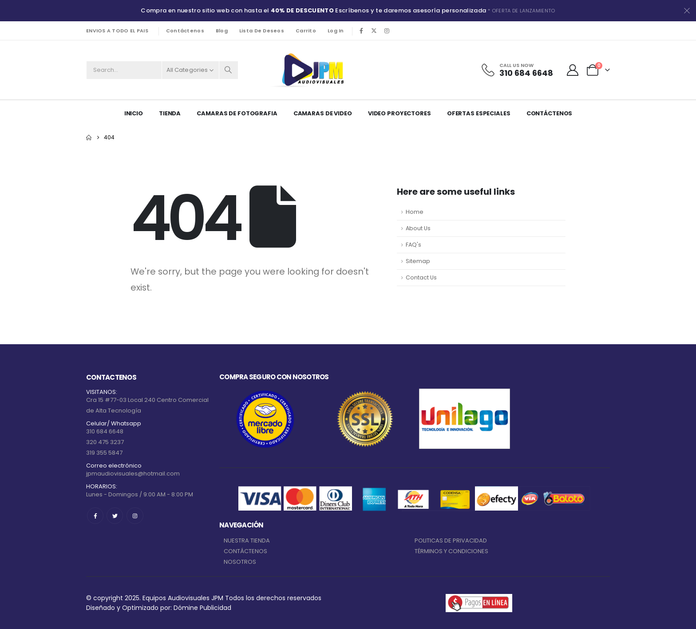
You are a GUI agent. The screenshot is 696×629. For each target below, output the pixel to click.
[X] (374, 30)
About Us (418, 228)
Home (414, 212)
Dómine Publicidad (202, 607)
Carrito (306, 30)
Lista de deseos (261, 30)
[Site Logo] (311, 70)
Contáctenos (185, 30)
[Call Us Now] (516, 70)
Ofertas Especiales (478, 113)
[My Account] (573, 70)
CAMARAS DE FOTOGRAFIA (237, 113)
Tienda (170, 113)
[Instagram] (387, 30)
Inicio (133, 113)
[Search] (228, 70)
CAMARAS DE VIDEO (322, 113)
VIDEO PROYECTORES (399, 113)
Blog (222, 30)
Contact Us (421, 277)
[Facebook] (361, 30)
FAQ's (413, 244)
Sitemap (418, 261)
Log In (336, 30)
